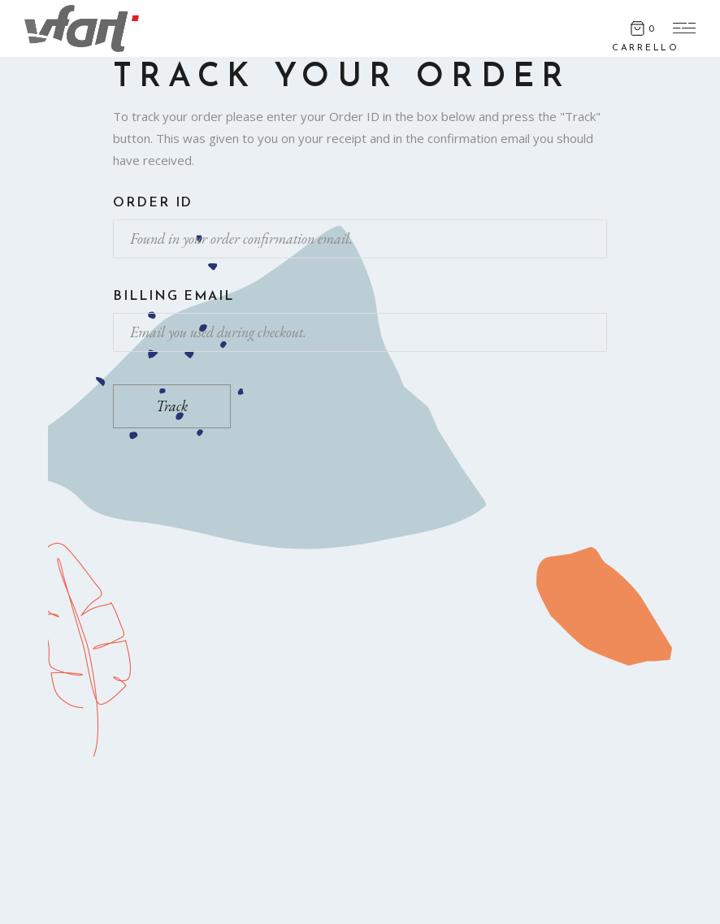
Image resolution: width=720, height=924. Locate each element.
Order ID (153, 203)
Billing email (173, 296)
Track (172, 406)
